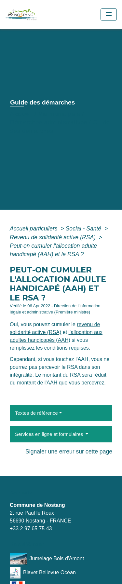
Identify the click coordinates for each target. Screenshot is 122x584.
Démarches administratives (48, 122)
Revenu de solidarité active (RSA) (53, 237)
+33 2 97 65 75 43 (31, 528)
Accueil (21, 114)
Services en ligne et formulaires (49, 434)
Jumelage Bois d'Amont (47, 558)
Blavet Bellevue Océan (43, 572)
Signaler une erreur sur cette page (68, 451)
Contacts (21, 492)
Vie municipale (59, 114)
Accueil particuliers (34, 228)
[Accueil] (29, 14)
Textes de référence (36, 413)
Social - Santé (84, 228)
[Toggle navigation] (109, 14)
